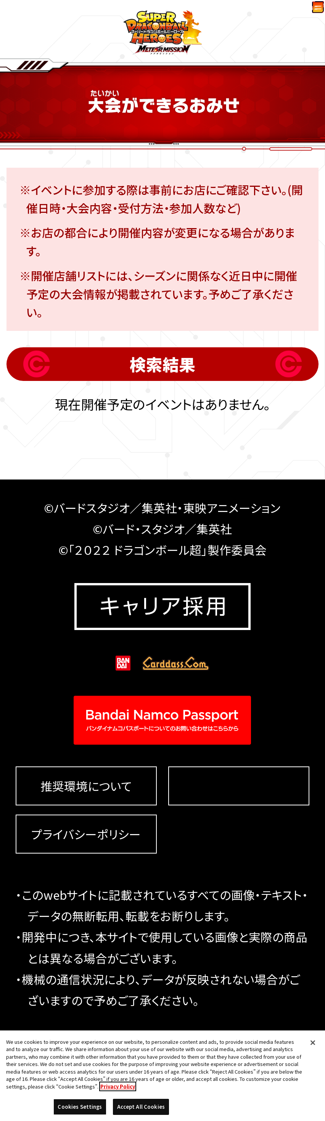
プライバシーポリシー (86, 879)
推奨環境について (86, 831)
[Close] (312, 1046)
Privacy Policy (117, 1089)
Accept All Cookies (141, 1110)
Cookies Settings (238, 830)
